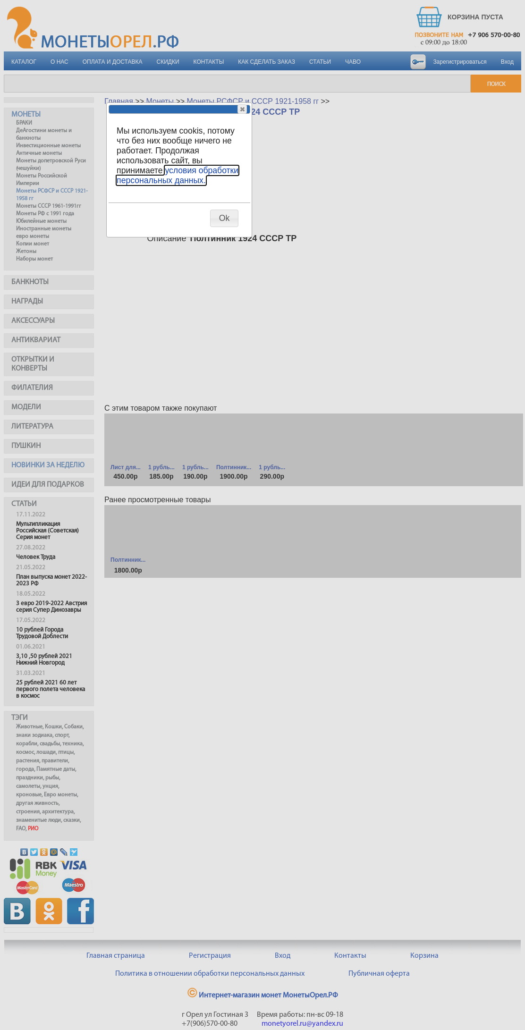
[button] (242, 109)
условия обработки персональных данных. (177, 175)
